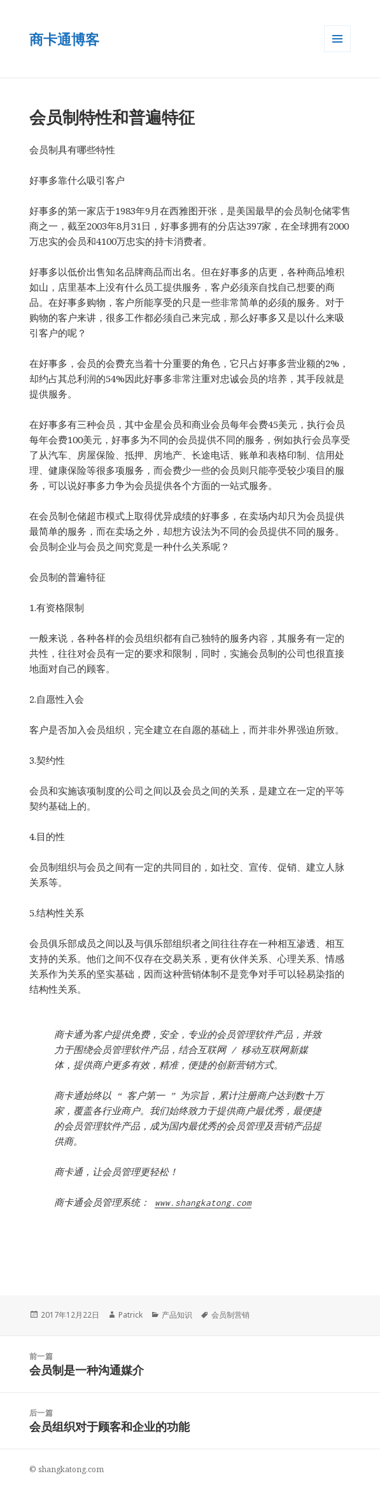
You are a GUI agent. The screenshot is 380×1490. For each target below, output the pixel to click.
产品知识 (177, 1314)
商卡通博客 (64, 38)
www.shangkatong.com (203, 1202)
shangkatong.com (71, 1469)
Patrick (130, 1314)
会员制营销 (230, 1314)
